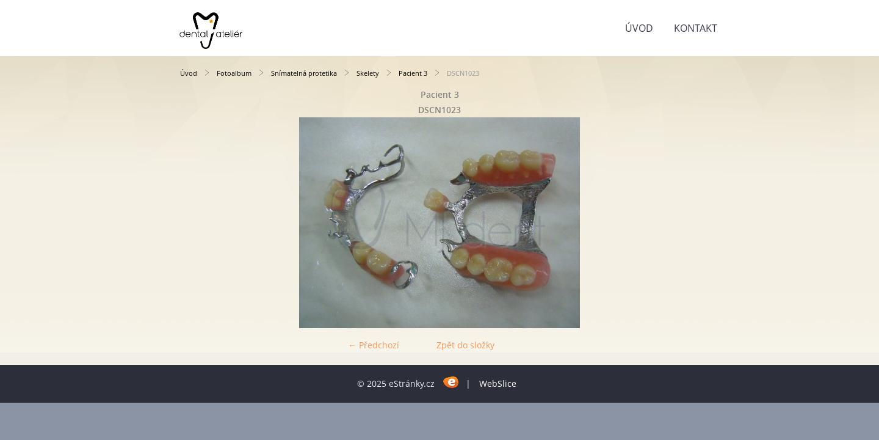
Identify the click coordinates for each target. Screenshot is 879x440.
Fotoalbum (234, 73)
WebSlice (497, 383)
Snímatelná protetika (304, 73)
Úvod (639, 28)
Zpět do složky (465, 345)
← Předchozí (373, 345)
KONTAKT (695, 28)
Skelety (367, 73)
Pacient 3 (413, 73)
